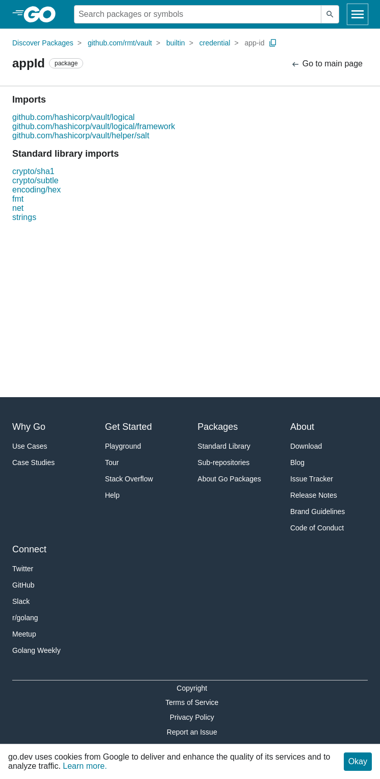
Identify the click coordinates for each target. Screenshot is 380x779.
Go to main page (327, 64)
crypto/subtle (35, 180)
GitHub (23, 585)
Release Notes (313, 495)
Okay (357, 761)
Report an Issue (192, 732)
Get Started (128, 427)
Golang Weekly (36, 650)
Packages (217, 427)
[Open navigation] (357, 14)
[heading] (43, 14)
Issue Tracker (311, 479)
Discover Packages (42, 43)
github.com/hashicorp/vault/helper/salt (80, 135)
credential (215, 43)
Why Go (28, 427)
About (302, 427)
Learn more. (85, 766)
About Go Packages (229, 479)
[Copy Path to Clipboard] (272, 42)
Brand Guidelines (317, 511)
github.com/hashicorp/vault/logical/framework (93, 126)
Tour (112, 462)
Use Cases (29, 446)
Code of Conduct (317, 528)
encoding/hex (36, 189)
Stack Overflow (129, 479)
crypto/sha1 (33, 171)
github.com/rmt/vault (120, 43)
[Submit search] (330, 14)
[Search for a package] (197, 14)
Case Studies (33, 462)
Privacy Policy (192, 717)
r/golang (25, 618)
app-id (255, 43)
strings (24, 217)
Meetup (24, 634)
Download (306, 446)
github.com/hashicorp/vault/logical (73, 117)
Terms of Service (191, 702)
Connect (29, 549)
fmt (17, 198)
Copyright (191, 688)
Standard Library (223, 446)
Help (112, 495)
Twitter (22, 569)
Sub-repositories (223, 462)
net (17, 208)
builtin (175, 43)
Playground (123, 446)
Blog (297, 462)
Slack (21, 601)
